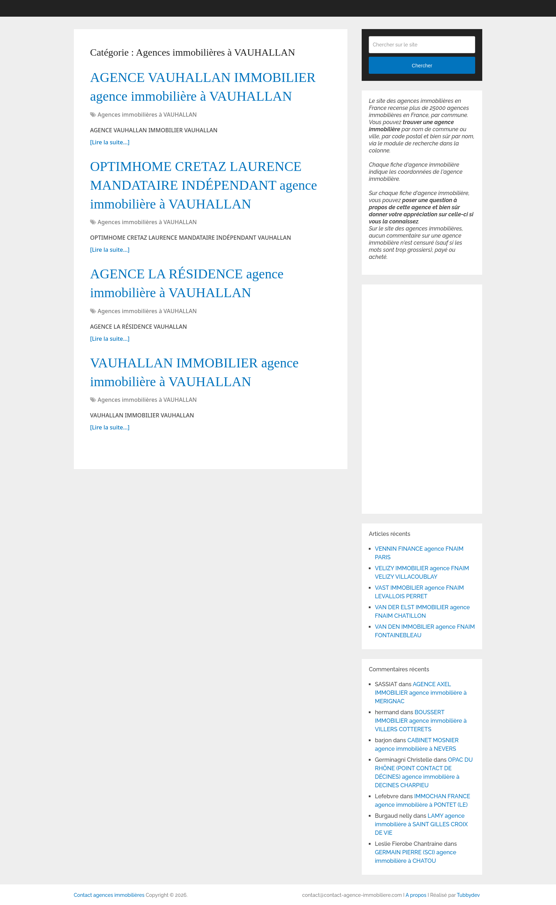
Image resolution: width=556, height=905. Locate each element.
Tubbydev (468, 895)
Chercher (422, 65)
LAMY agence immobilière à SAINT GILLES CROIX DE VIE (421, 824)
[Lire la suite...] (109, 142)
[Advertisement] (390, 398)
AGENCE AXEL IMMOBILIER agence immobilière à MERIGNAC (421, 693)
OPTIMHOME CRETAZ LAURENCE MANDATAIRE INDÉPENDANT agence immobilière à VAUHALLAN (203, 185)
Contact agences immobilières (109, 895)
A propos (416, 895)
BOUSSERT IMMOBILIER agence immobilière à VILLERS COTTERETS (421, 721)
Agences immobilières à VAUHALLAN (147, 114)
